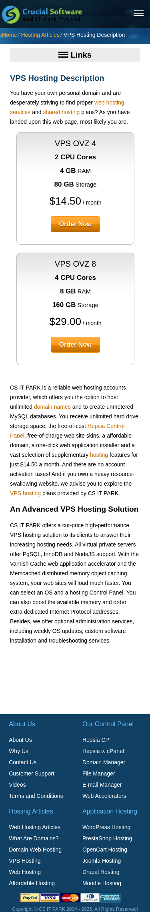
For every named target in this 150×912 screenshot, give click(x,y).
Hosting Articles (40, 35)
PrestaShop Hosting (107, 838)
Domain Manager (103, 762)
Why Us (18, 751)
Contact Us (22, 762)
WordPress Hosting (106, 827)
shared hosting (61, 112)
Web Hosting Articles (34, 827)
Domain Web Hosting (35, 849)
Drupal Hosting (101, 872)
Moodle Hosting (101, 883)
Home (9, 35)
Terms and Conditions (36, 796)
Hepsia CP (95, 740)
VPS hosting (25, 493)
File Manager (98, 773)
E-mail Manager (102, 784)
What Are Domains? (34, 838)
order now (75, 224)
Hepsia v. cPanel (103, 751)
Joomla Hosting (101, 861)
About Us (20, 740)
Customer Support (31, 773)
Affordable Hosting (32, 883)
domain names (52, 407)
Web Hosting (25, 872)
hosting (99, 455)
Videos (17, 784)
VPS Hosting (24, 861)
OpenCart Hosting (104, 849)
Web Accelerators (104, 796)
